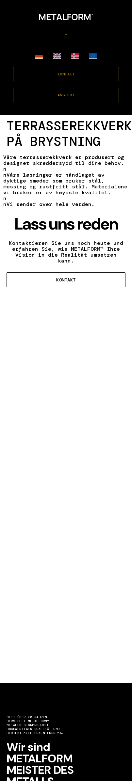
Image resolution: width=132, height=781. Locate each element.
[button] (66, 32)
